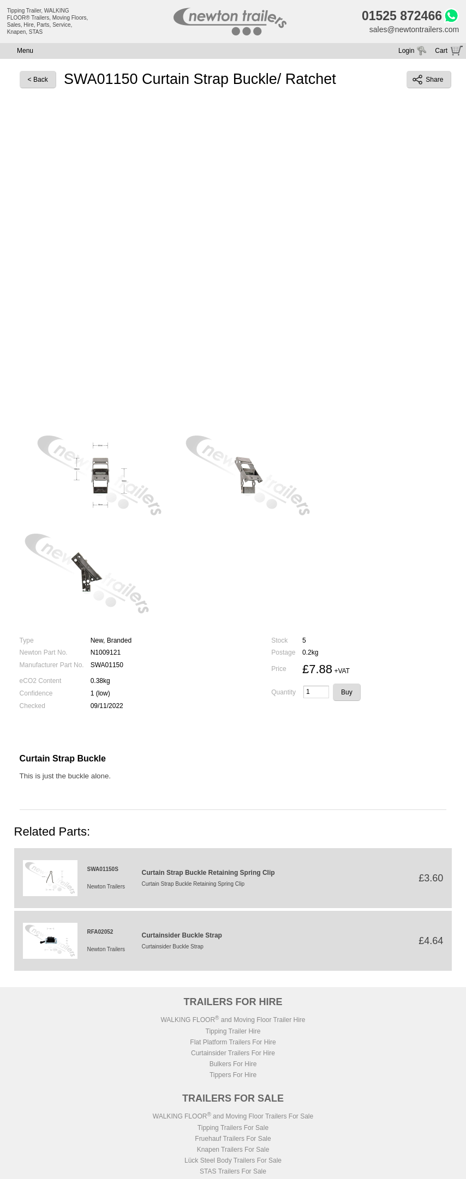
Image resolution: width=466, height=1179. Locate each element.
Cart (441, 51)
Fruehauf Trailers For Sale (233, 1138)
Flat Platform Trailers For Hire (233, 1042)
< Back (38, 79)
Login (406, 51)
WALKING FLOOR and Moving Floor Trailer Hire (232, 1020)
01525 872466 (402, 16)
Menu (25, 51)
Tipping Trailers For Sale (233, 1128)
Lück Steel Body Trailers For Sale (233, 1160)
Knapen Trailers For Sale (233, 1149)
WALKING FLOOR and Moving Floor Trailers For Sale (233, 1116)
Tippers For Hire (233, 1075)
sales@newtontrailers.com (414, 29)
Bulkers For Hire (233, 1064)
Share (428, 79)
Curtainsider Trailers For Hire (233, 1053)
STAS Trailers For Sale (233, 1171)
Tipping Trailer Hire (233, 1031)
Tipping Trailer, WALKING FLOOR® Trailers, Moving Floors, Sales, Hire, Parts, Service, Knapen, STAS (47, 21)
